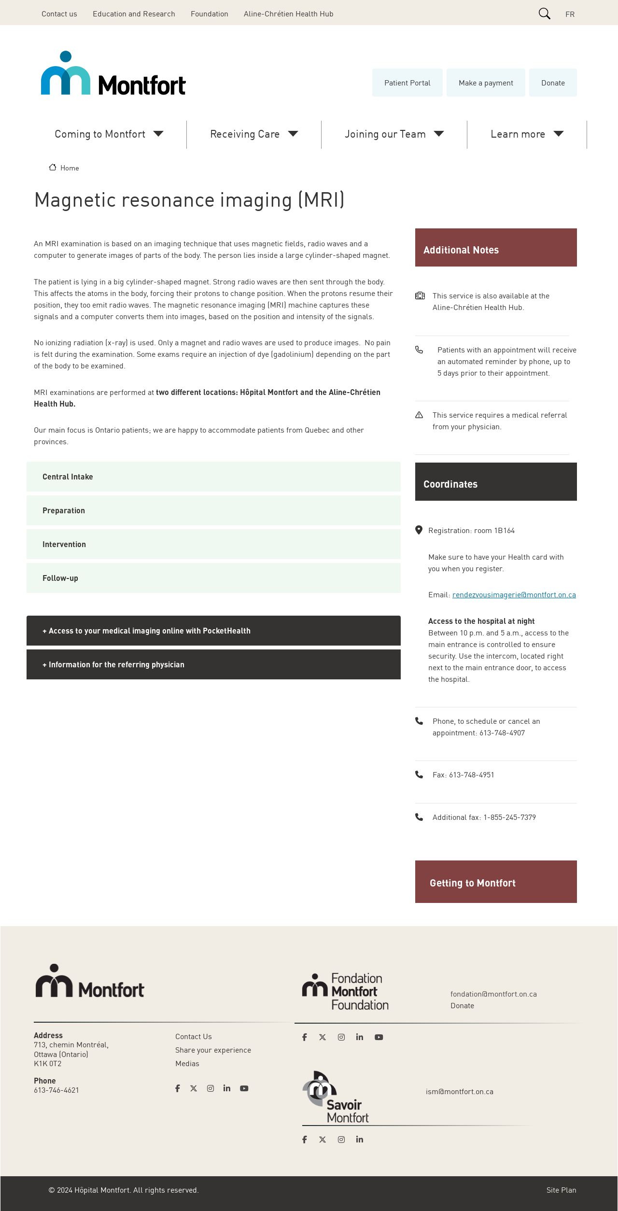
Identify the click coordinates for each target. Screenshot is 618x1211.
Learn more (518, 133)
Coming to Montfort (100, 133)
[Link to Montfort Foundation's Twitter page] (325, 1037)
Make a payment (486, 82)
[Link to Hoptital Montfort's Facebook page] (180, 1088)
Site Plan (561, 1190)
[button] (497, 882)
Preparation (63, 510)
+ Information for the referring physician (113, 664)
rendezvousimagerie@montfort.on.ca (514, 594)
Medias (187, 1063)
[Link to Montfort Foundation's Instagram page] (344, 1037)
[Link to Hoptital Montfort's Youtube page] (245, 1088)
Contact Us (193, 1036)
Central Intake (67, 476)
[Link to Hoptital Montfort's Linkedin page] (230, 1088)
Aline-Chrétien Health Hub (289, 13)
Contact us (59, 13)
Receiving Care (245, 133)
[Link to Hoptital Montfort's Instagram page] (213, 1088)
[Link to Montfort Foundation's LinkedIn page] (362, 1037)
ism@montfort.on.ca (459, 1091)
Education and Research (134, 13)
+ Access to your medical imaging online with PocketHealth (146, 630)
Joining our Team (385, 133)
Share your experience (213, 1050)
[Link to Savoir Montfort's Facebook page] (307, 1139)
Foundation (209, 13)
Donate (553, 82)
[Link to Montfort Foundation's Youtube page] (380, 1037)
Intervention (64, 543)
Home (69, 167)
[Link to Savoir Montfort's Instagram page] (344, 1139)
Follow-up (60, 577)
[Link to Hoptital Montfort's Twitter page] (196, 1088)
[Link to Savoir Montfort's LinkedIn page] (362, 1139)
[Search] (544, 13)
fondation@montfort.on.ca (493, 994)
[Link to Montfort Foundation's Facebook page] (307, 1037)
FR (570, 14)
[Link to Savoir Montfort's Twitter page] (325, 1139)
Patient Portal (407, 82)
